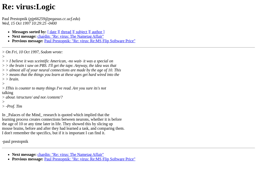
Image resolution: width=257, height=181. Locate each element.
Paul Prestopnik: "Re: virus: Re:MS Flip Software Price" (90, 41)
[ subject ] (82, 32)
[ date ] (53, 32)
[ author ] (97, 32)
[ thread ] (66, 32)
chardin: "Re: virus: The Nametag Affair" (70, 36)
